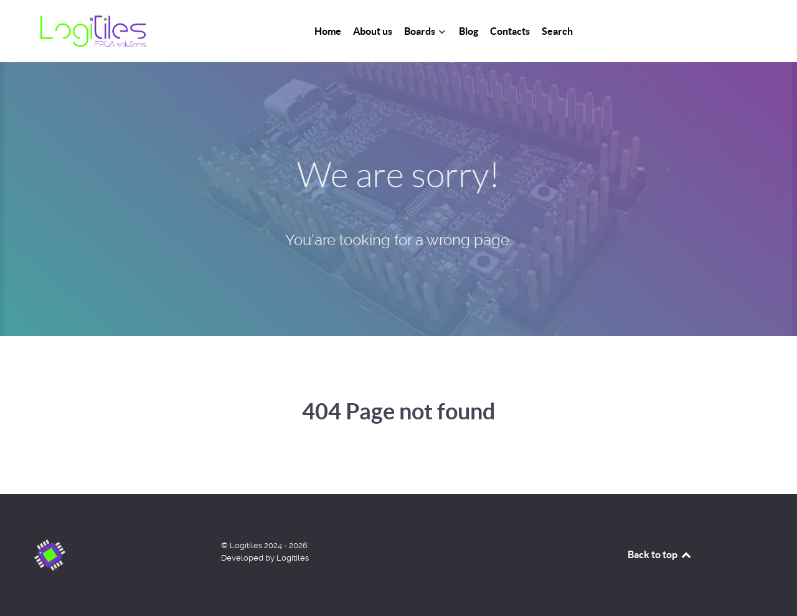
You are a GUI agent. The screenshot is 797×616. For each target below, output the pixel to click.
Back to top (660, 554)
